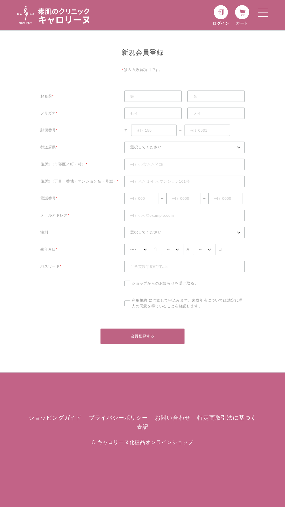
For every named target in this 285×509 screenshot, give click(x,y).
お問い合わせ (172, 419)
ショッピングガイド (55, 419)
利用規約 (139, 300)
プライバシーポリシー (118, 419)
